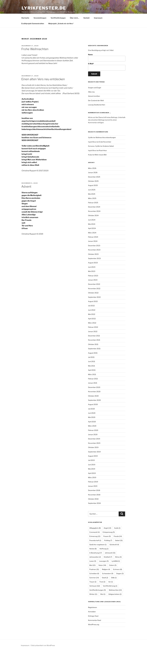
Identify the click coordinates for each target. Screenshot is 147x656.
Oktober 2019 (93, 453)
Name (106, 63)
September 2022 (94, 302)
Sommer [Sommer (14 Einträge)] (94, 583)
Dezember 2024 (94, 212)
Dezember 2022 (94, 289)
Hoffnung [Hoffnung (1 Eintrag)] (104, 554)
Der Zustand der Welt (96, 106)
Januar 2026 (92, 178)
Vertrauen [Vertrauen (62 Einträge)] (94, 591)
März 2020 (92, 431)
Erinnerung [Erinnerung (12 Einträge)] (94, 542)
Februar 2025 (93, 208)
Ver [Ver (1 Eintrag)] (110, 587)
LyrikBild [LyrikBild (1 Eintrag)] (116, 566)
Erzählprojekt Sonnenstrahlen (32, 29)
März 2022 (92, 328)
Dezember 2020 (94, 393)
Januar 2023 (92, 285)
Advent (26, 192)
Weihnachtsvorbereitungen (106, 143)
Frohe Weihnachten (34, 54)
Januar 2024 (92, 246)
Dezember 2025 (94, 182)
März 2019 (92, 483)
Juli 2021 (91, 362)
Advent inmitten (94, 101)
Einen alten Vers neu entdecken (43, 84)
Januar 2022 (92, 337)
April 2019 (92, 478)
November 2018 (94, 500)
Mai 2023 (91, 277)
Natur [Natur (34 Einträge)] (102, 570)
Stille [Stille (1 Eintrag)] (114, 583)
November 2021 (94, 345)
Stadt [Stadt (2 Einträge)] (105, 583)
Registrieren (92, 613)
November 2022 (94, 294)
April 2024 (92, 234)
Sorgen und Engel (94, 93)
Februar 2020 (93, 435)
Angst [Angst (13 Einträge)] (107, 533)
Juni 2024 (91, 225)
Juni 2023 (91, 272)
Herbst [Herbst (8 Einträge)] (93, 554)
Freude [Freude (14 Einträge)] (118, 542)
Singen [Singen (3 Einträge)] (120, 579)
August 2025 (93, 191)
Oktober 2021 (93, 350)
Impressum (98, 23)
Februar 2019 (93, 487)
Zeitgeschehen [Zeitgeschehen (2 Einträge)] (115, 599)
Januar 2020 (93, 440)
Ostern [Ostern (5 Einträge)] (112, 570)
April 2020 (92, 427)
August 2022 (93, 307)
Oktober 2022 (93, 298)
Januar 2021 (92, 388)
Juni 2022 (91, 315)
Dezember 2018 (94, 496)
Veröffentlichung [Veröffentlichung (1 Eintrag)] (110, 591)
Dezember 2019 (94, 444)
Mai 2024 (91, 229)
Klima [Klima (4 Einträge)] (118, 562)
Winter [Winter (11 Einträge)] (93, 599)
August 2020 (93, 410)
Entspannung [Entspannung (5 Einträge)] (109, 537)
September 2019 (94, 457)
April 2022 (92, 324)
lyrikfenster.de (44, 8)
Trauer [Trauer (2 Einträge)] (92, 587)
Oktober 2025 (93, 186)
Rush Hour (103, 156)
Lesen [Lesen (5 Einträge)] (92, 566)
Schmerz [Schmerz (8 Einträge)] (117, 575)
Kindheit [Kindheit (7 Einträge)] (108, 562)
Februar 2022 (93, 332)
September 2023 (94, 264)
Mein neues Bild (100, 160)
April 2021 (92, 375)
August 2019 (93, 461)
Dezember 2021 (94, 341)
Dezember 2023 (94, 251)
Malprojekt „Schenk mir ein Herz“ (61, 29)
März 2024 (92, 238)
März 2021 (92, 380)
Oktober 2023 (93, 259)
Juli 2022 (91, 311)
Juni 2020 (91, 418)
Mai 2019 (91, 474)
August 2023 (93, 268)
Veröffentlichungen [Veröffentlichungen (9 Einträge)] (97, 595)
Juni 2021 (91, 367)
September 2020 (94, 405)
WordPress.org (93, 630)
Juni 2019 (91, 470)
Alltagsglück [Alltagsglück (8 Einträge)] (95, 533)
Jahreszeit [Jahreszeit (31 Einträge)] (110, 558)
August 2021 (93, 358)
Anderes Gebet (108, 151)
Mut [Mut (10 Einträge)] (92, 570)
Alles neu (91, 97)
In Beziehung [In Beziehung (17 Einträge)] (95, 558)
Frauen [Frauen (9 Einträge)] (107, 542)
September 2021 (94, 354)
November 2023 (94, 255)
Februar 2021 (93, 384)
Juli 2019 (91, 465)
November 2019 (94, 448)
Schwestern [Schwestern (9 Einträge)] (107, 579)
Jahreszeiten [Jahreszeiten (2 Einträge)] (95, 562)
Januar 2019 (92, 491)
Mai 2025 (91, 199)
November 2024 (94, 216)
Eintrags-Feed (93, 621)
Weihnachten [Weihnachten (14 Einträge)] (115, 595)
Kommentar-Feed (94, 625)
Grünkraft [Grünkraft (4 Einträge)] (114, 550)
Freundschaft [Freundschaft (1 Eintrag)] (95, 546)
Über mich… (74, 23)
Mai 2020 (91, 423)
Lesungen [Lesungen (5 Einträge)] (104, 566)
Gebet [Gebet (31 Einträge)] (119, 546)
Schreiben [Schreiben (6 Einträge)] (94, 579)
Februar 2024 (93, 242)
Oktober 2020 (93, 401)
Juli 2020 (91, 414)
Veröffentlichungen (58, 23)
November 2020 (94, 397)
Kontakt (86, 23)
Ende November (105, 147)
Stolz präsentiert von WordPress (43, 651)
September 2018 (94, 508)
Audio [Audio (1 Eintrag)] (117, 533)
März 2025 (92, 204)
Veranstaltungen (40, 23)
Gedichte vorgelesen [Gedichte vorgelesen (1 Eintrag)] (98, 550)
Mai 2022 (91, 319)
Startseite (25, 23)
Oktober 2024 (93, 221)
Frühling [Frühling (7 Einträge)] (108, 546)
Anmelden (92, 617)
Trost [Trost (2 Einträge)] (102, 587)
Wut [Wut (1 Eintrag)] (102, 599)
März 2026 (92, 173)
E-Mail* (106, 72)
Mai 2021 (91, 371)
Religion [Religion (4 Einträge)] (106, 575)
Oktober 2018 (93, 504)
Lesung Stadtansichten (97, 110)
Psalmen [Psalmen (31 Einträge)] (94, 575)
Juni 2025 (91, 195)
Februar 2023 (93, 281)
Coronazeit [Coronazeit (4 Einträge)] (94, 537)
